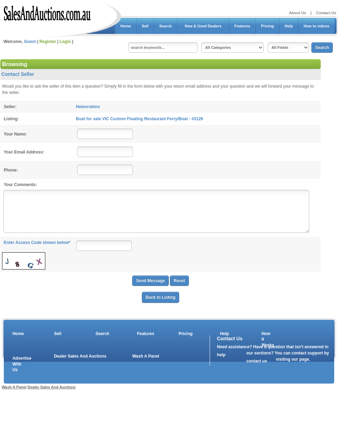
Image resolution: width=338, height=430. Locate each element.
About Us (297, 13)
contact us (256, 361)
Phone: (11, 170)
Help (289, 26)
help (221, 354)
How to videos (316, 26)
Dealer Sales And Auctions (80, 356)
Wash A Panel (145, 356)
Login (65, 41)
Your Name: (15, 134)
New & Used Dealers (203, 26)
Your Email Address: (24, 152)
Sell (145, 26)
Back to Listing (160, 297)
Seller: (10, 106)
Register (47, 41)
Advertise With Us (17, 364)
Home (125, 26)
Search (165, 26)
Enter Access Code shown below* (37, 242)
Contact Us (326, 13)
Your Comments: (20, 184)
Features (242, 26)
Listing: (11, 118)
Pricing (267, 26)
